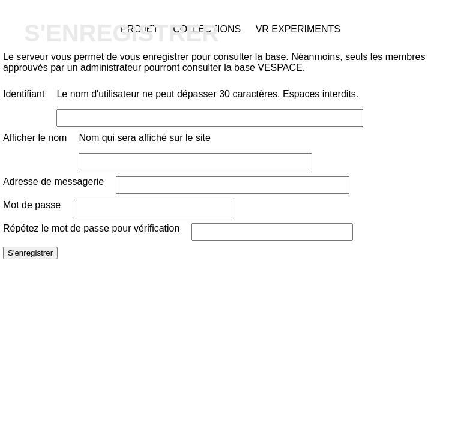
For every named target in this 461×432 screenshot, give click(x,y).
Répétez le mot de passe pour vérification (91, 228)
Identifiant (23, 94)
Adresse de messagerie (53, 181)
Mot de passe (32, 205)
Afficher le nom (35, 138)
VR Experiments (298, 29)
